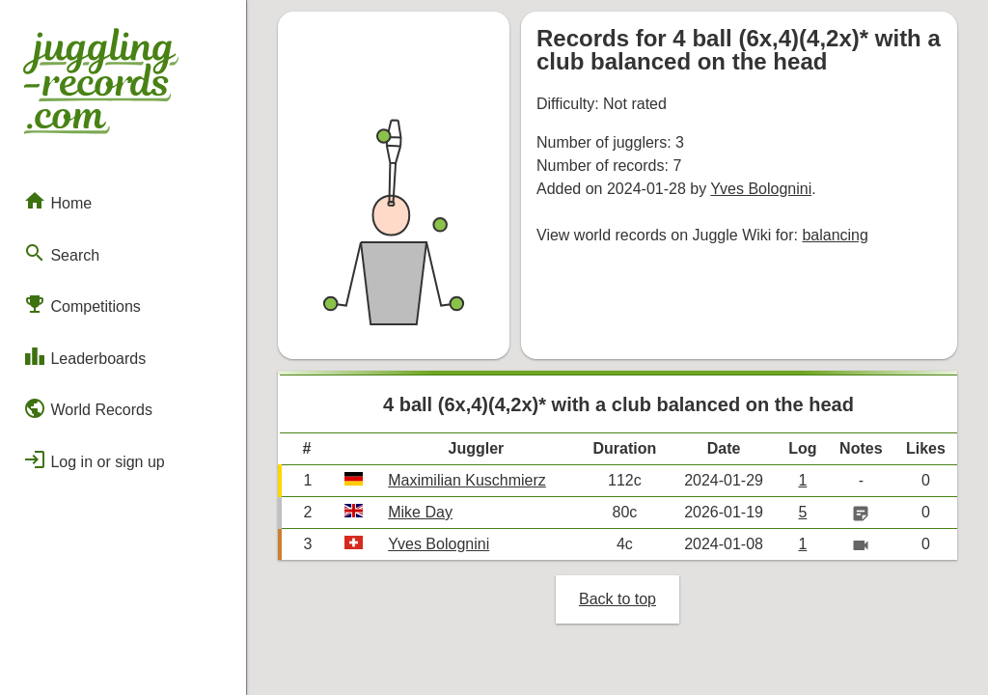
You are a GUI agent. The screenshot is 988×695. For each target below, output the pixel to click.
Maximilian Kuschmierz (467, 480)
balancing (835, 235)
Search (61, 252)
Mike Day (420, 512)
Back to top (617, 599)
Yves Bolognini (760, 189)
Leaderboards (84, 356)
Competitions (82, 304)
